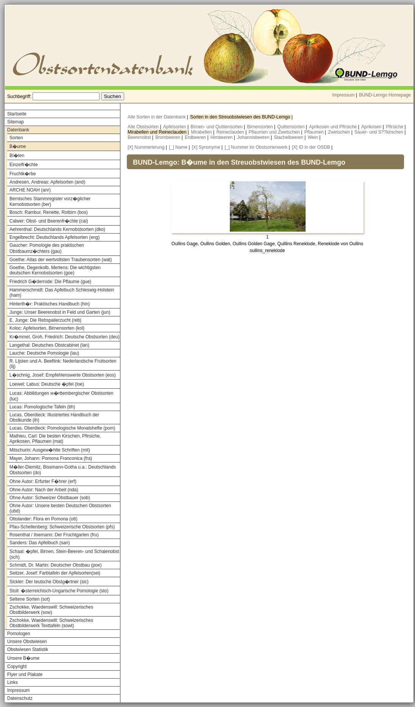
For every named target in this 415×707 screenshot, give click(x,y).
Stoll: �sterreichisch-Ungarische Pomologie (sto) (58, 590)
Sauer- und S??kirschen (379, 132)
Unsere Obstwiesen (27, 641)
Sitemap (15, 122)
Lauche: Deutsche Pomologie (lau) (44, 353)
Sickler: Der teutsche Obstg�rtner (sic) (49, 581)
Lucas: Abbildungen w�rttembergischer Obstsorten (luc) (61, 396)
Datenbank (18, 129)
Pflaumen (314, 132)
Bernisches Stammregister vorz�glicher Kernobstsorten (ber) (49, 201)
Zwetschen (339, 132)
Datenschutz (20, 698)
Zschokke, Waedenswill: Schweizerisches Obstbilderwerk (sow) (51, 609)
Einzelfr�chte (23, 164)
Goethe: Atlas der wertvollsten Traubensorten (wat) (60, 259)
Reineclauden (230, 132)
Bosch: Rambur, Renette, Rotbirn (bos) (48, 212)
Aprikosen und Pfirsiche (333, 126)
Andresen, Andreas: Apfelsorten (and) (47, 182)
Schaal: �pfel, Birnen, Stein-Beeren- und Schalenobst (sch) (64, 554)
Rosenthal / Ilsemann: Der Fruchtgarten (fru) (53, 534)
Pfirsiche (395, 126)
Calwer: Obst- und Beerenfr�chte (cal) (48, 221)
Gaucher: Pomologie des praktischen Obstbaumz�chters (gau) (46, 248)
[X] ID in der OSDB (311, 147)
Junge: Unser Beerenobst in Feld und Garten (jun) (59, 312)
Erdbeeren (196, 137)
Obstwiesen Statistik (27, 649)
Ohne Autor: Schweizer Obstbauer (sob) (49, 497)
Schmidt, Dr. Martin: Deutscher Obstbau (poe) (55, 565)
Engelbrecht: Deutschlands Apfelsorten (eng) (54, 237)
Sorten (16, 137)
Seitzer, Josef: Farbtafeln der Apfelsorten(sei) (54, 573)
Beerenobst (140, 137)
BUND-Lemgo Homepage (385, 95)
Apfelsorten (175, 126)
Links (12, 682)
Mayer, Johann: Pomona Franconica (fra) (50, 458)
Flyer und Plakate (24, 674)
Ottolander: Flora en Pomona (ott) (43, 519)
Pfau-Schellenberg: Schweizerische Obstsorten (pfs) (62, 526)
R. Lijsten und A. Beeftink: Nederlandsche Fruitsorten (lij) (62, 363)
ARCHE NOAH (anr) (30, 190)
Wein (313, 137)
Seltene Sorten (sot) (29, 599)
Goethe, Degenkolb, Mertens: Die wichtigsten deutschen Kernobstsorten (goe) (55, 270)
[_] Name (178, 147)
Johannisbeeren (254, 137)
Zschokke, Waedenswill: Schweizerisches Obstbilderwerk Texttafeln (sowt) (51, 623)
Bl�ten (16, 155)
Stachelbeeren (289, 137)
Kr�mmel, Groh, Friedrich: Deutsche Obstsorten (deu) (64, 336)
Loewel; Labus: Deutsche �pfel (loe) (46, 384)
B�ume (17, 146)
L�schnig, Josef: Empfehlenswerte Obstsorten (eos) (62, 375)
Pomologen (18, 633)
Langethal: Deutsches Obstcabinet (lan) (49, 345)
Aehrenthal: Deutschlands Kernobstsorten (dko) (57, 229)
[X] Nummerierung (146, 147)
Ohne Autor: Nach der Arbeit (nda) (43, 489)
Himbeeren (222, 137)
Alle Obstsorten (144, 126)
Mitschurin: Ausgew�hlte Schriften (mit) (49, 450)
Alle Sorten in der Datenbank (157, 117)
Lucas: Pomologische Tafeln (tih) (42, 407)
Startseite (17, 114)
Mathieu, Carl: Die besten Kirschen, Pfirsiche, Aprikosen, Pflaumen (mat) (55, 438)
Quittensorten (291, 126)
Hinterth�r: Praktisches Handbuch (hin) (49, 304)
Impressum (343, 95)
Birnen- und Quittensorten (217, 126)
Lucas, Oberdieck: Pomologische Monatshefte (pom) (62, 428)
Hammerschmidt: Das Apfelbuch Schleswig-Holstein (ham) (61, 292)
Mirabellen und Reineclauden (158, 132)
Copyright (17, 666)
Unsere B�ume (23, 658)
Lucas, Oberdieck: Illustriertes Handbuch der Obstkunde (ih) (54, 417)
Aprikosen (372, 126)
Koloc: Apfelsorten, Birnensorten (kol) (46, 328)
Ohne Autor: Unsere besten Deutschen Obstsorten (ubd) (60, 508)
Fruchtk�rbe (22, 173)
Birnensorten (260, 126)
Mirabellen (202, 132)
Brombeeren (168, 137)
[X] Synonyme (206, 147)
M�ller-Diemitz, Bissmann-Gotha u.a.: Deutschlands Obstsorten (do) (62, 469)
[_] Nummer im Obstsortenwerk (256, 147)
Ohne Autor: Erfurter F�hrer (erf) (42, 481)
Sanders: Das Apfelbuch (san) (39, 542)
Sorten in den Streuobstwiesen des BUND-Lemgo (240, 117)
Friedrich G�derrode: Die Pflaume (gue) (50, 281)
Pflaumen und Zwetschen (275, 132)
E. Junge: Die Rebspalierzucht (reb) (45, 320)
